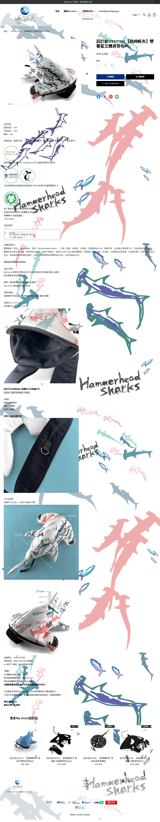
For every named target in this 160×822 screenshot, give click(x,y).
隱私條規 (87, 815)
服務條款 (73, 815)
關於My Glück (71, 11)
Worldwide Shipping (109, 11)
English (85, 784)
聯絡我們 (86, 781)
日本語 (85, 786)
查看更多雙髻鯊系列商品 (15, 262)
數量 (98, 61)
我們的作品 (89, 11)
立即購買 (110, 77)
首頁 (57, 11)
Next (87, 74)
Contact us (87, 19)
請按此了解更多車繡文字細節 (17, 392)
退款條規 (80, 815)
